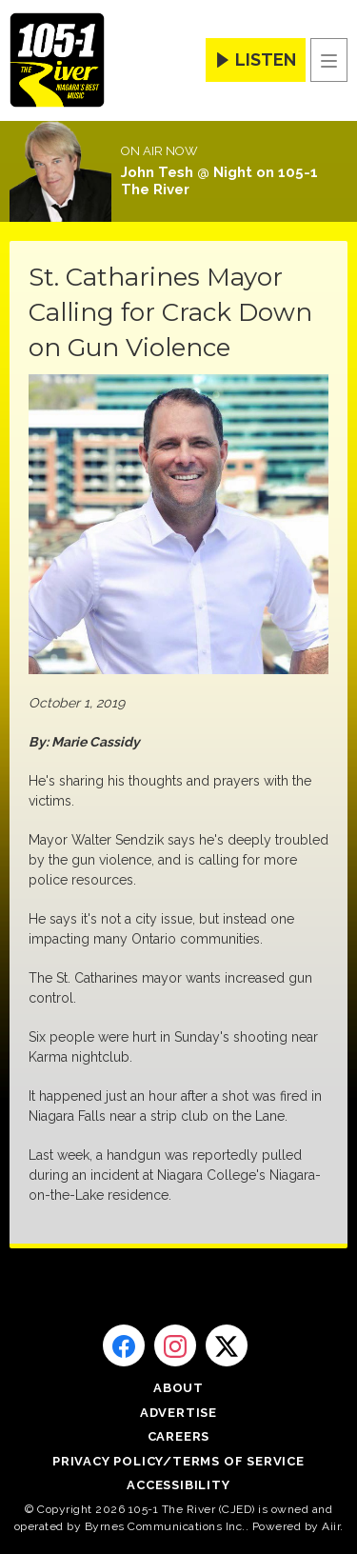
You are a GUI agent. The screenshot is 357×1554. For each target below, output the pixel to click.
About (178, 1388)
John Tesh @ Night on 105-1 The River (219, 181)
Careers (179, 1436)
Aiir (331, 1526)
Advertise (178, 1412)
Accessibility (178, 1485)
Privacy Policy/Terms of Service (178, 1461)
